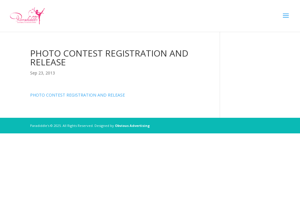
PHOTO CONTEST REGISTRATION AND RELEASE (77, 95)
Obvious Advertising (132, 125)
